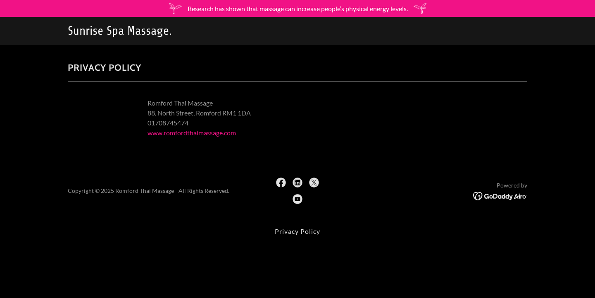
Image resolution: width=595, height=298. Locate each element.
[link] (148, 32)
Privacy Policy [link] (297, 231)
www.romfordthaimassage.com (192, 133)
